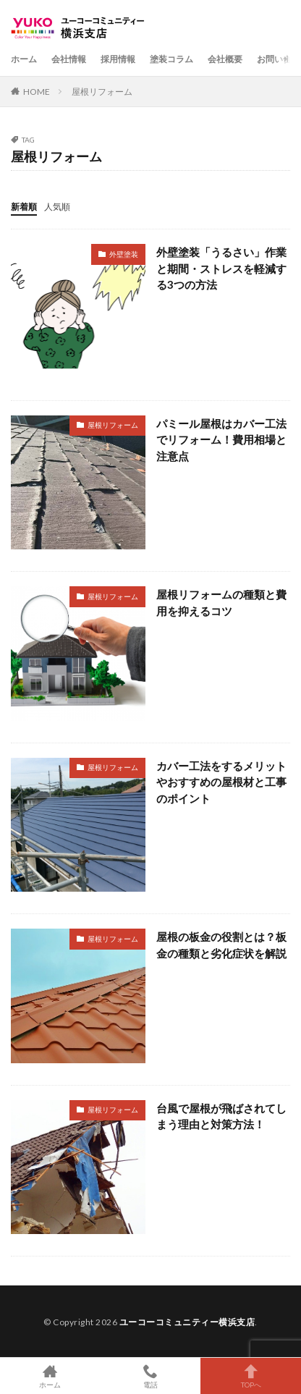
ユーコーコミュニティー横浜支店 (187, 1322)
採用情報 (118, 59)
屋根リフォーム (102, 91)
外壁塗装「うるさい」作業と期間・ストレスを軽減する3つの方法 (221, 268)
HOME (36, 91)
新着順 (24, 206)
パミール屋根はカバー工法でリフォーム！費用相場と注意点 (221, 439)
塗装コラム (171, 59)
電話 (151, 1376)
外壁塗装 (123, 254)
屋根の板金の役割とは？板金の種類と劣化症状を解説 (221, 945)
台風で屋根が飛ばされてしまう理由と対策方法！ (221, 1116)
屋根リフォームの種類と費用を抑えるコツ (221, 602)
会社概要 (225, 59)
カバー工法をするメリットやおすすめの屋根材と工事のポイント (221, 782)
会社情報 (68, 59)
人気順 (57, 206)
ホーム (24, 59)
